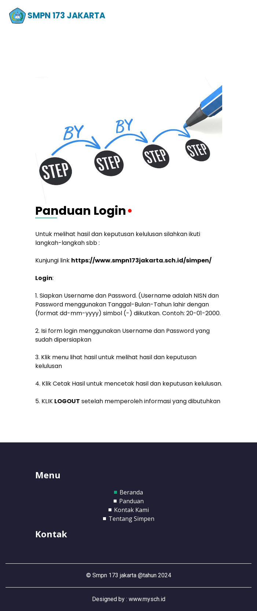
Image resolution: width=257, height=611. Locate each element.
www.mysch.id (147, 599)
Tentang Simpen (131, 519)
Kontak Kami (131, 510)
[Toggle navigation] (237, 16)
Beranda (131, 492)
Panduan (131, 501)
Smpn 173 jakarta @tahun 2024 (131, 575)
